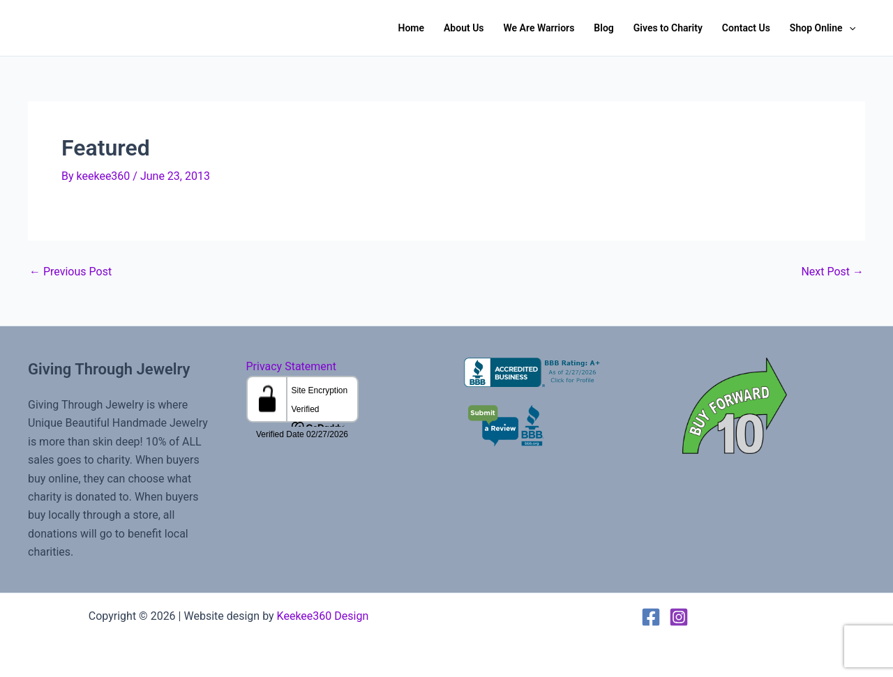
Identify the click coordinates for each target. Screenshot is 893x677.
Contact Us (746, 27)
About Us (464, 27)
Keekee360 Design (323, 616)
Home (411, 27)
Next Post (832, 271)
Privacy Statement (291, 366)
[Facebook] (651, 617)
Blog (603, 27)
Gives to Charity (668, 27)
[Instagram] (679, 617)
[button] (849, 28)
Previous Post (70, 271)
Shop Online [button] (822, 28)
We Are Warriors (539, 27)
